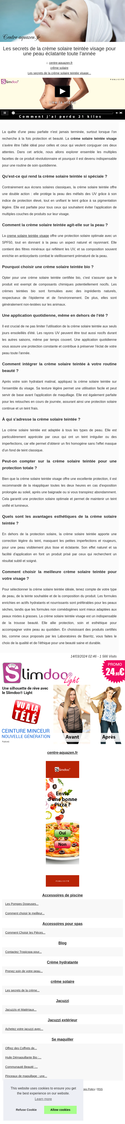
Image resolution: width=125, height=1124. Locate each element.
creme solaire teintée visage (28, 236)
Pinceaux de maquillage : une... (26, 1076)
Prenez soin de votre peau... (24, 971)
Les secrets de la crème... (22, 990)
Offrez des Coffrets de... (21, 1048)
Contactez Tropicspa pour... (23, 951)
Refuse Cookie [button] (26, 1109)
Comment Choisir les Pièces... (25, 932)
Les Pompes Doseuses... (22, 904)
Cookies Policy (86, 1089)
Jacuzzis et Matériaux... (20, 1009)
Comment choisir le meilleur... (25, 913)
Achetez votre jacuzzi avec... (24, 1029)
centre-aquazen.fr (60, 63)
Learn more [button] (43, 1099)
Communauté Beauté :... (21, 1066)
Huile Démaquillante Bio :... (23, 1057)
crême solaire (59, 68)
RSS (100, 1089)
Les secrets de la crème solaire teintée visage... (59, 73)
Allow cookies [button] (60, 1109)
